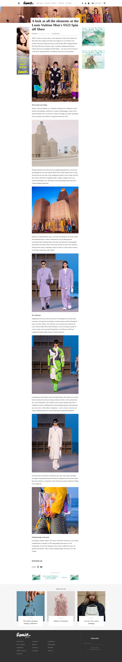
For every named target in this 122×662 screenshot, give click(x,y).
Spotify (50, 650)
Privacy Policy (22, 650)
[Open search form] (104, 3)
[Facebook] (82, 3)
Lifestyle (61, 3)
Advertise (20, 647)
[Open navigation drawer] (19, 3)
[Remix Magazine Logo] (29, 3)
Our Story (20, 641)
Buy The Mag (21, 644)
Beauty (54, 3)
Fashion (47, 3)
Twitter (50, 647)
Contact (20, 654)
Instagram (51, 644)
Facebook (51, 641)
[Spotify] (88, 3)
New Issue (39, 3)
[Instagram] (85, 3)
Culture (68, 3)
